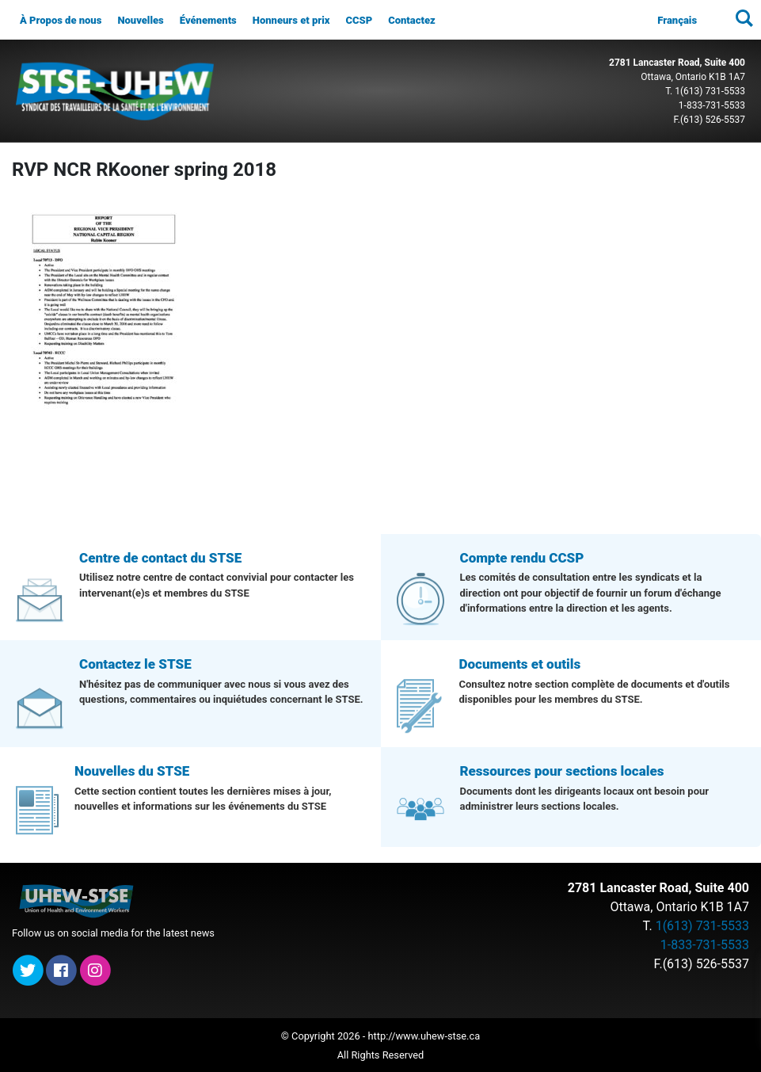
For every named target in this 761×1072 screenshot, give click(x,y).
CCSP (358, 20)
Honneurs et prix (291, 20)
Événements (208, 20)
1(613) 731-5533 (710, 91)
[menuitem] (677, 20)
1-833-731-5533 (712, 105)
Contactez (412, 20)
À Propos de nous (60, 20)
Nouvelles (140, 20)
